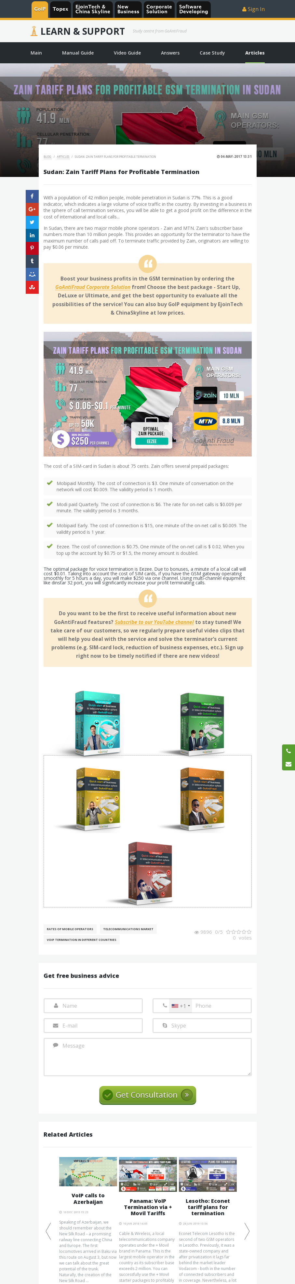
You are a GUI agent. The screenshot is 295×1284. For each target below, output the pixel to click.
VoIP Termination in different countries (81, 940)
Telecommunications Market (128, 929)
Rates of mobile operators (70, 929)
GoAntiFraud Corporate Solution (92, 287)
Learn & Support (82, 31)
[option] (88, 1220)
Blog (48, 157)
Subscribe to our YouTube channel (154, 622)
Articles (63, 157)
